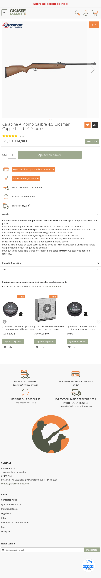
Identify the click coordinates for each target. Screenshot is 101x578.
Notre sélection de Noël (50, 4)
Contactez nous (9, 499)
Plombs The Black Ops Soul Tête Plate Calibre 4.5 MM (83, 328)
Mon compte (85, 13)
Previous (3, 321)
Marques (5, 531)
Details (5, 214)
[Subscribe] (92, 549)
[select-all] (53, 286)
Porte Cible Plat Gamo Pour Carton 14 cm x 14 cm (51, 328)
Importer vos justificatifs (26, 178)
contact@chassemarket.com (15, 483)
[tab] (50, 214)
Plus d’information (12, 263)
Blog (3, 527)
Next (97, 321)
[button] (93, 69)
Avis (4, 269)
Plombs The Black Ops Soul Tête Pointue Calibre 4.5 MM (19, 328)
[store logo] (18, 13)
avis (21, 136)
